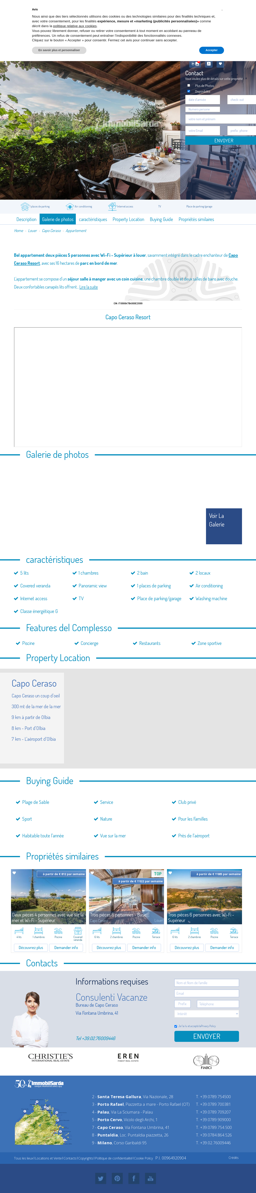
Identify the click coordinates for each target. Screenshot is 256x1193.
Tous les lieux (23, 1158)
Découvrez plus (31, 947)
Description (26, 219)
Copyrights (85, 1158)
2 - (116, 1096)
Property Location (128, 219)
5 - (107, 1119)
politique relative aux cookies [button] (75, 26)
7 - (107, 1127)
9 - (102, 1142)
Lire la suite (88, 287)
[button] (222, 9)
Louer (32, 230)
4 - (100, 1112)
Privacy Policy (208, 1026)
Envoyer (206, 1036)
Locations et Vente (48, 1158)
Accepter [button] (212, 50)
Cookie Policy (143, 1158)
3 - (108, 1104)
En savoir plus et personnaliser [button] (59, 50)
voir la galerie (216, 520)
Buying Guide (161, 219)
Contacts (70, 1158)
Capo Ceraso (51, 230)
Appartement (76, 230)
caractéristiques (93, 219)
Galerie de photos (57, 219)
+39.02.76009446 (98, 1038)
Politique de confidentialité (113, 1158)
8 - (105, 1135)
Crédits (234, 1157)
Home (18, 230)
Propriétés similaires (196, 219)
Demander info (66, 947)
